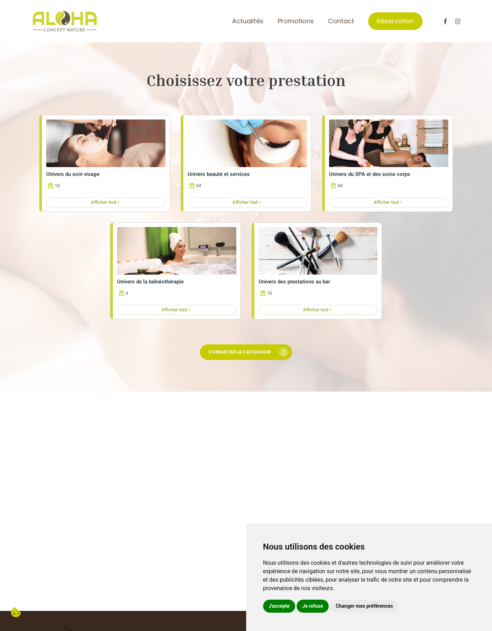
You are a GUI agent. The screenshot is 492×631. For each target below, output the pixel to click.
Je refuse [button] (312, 606)
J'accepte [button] (279, 606)
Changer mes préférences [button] (364, 606)
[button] (246, 352)
